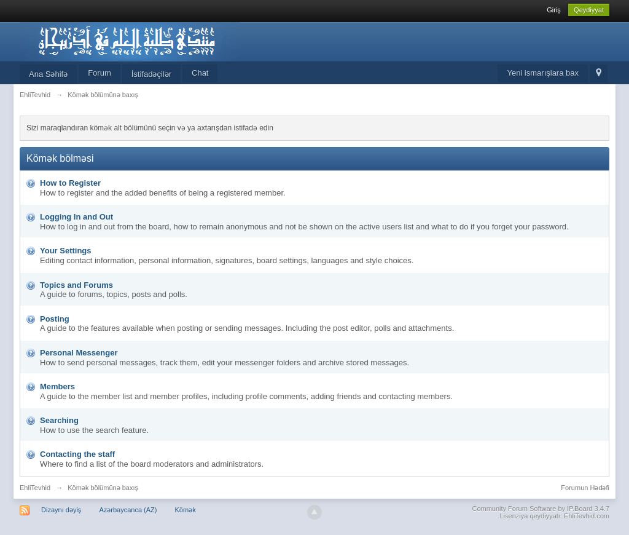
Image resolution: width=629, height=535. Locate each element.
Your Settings (66, 250)
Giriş (554, 10)
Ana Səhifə (48, 74)
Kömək (185, 509)
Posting (54, 318)
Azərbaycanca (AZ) (128, 509)
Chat (200, 72)
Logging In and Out (76, 216)
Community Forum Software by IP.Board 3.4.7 (540, 508)
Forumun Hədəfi (585, 487)
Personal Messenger (78, 352)
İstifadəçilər (151, 74)
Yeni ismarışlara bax (543, 72)
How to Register (70, 183)
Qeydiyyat (589, 10)
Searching (59, 420)
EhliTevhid (35, 487)
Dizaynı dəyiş (61, 509)
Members (57, 386)
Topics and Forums (76, 285)
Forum (99, 72)
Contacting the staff (77, 454)
